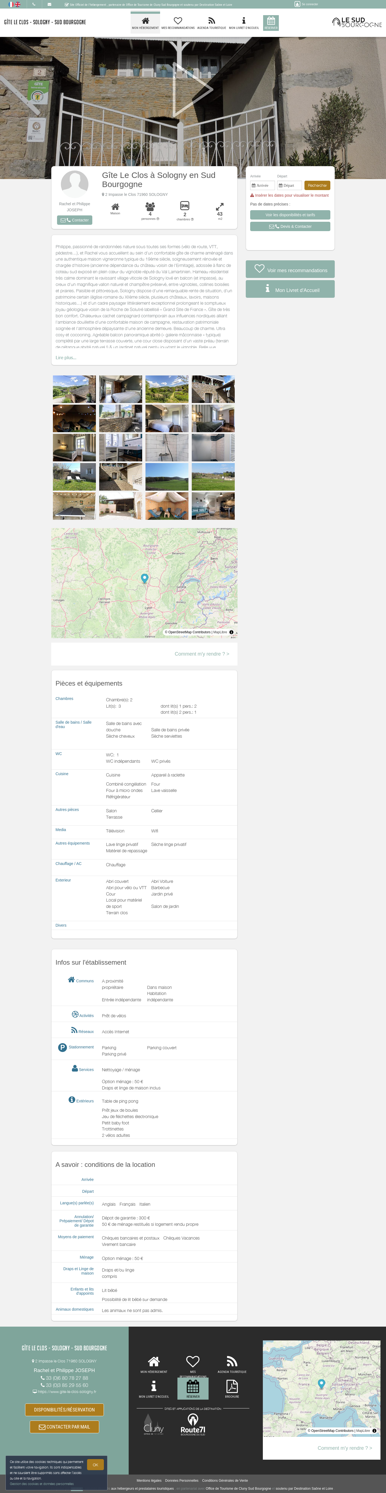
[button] (74, 220)
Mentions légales (149, 1481)
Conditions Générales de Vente (225, 1481)
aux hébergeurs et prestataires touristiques (142, 1489)
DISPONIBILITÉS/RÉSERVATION (64, 1410)
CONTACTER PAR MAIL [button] (64, 1427)
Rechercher (317, 185)
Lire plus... (66, 357)
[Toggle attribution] (231, 632)
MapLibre (220, 632)
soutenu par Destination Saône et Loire (304, 1489)
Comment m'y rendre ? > (202, 654)
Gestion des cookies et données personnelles (42, 1484)
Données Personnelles (182, 1481)
